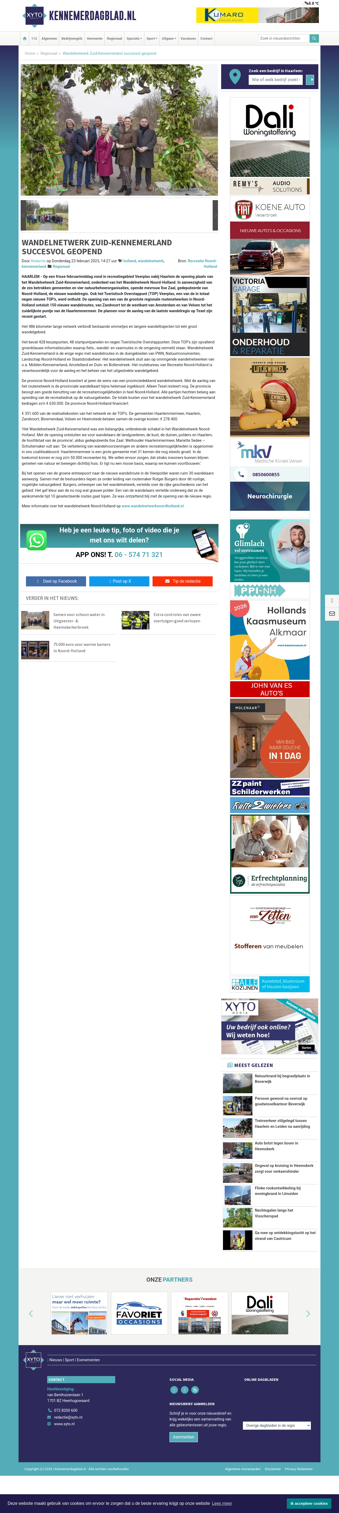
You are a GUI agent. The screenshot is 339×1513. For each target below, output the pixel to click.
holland (129, 261)
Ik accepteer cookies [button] (309, 1503)
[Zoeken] (314, 38)
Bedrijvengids (71, 38)
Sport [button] (150, 38)
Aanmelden (183, 1447)
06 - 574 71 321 (139, 555)
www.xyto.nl (64, 1434)
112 (34, 38)
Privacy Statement (299, 1479)
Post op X (119, 581)
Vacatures (188, 38)
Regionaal (114, 38)
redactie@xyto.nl (68, 1427)
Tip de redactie (182, 581)
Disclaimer (273, 1479)
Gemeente (94, 38)
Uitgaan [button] (167, 38)
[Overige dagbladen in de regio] (277, 1409)
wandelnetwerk (151, 261)
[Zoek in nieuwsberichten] (284, 38)
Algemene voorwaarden (243, 1479)
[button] (23, 215)
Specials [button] (133, 38)
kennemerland (34, 266)
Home (30, 53)
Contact (206, 38)
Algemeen (49, 38)
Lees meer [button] (222, 1503)
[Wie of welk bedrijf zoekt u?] (276, 80)
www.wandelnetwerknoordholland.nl (153, 506)
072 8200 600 (65, 1420)
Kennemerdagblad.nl (92, 15)
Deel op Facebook (56, 581)
